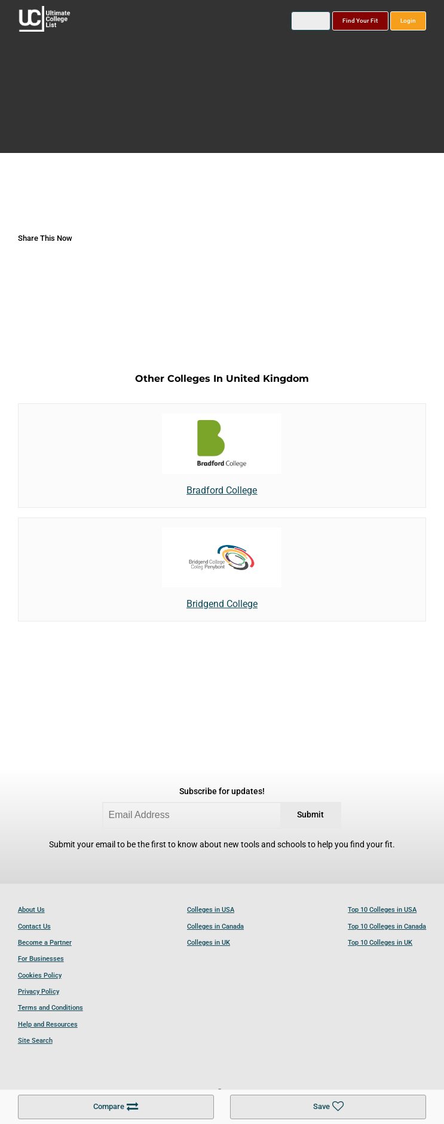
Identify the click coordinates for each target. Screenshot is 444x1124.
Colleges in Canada (215, 926)
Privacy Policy (38, 992)
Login (408, 20)
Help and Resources (48, 1024)
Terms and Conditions (50, 1008)
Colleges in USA (210, 910)
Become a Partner (45, 943)
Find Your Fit (360, 20)
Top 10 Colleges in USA (382, 910)
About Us (31, 910)
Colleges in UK (208, 943)
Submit (310, 815)
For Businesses (41, 959)
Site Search (35, 1041)
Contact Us (34, 926)
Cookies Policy (40, 975)
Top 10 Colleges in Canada (387, 926)
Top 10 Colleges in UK (380, 943)
